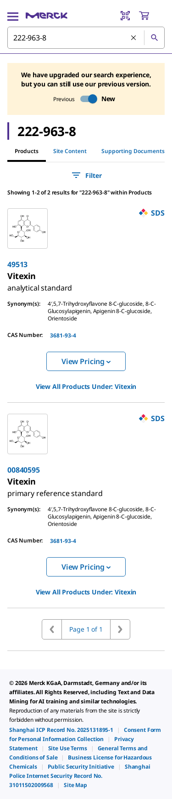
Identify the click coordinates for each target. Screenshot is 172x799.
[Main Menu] (12, 15)
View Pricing (86, 361)
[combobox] (86, 37)
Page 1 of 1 (85, 629)
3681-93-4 (63, 335)
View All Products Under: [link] (86, 386)
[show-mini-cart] (151, 16)
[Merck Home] (46, 15)
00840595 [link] (23, 470)
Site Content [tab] (70, 151)
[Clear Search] (134, 38)
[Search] (154, 37)
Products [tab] (27, 151)
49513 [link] (17, 264)
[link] (39, 284)
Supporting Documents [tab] (133, 151)
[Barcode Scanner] (125, 15)
